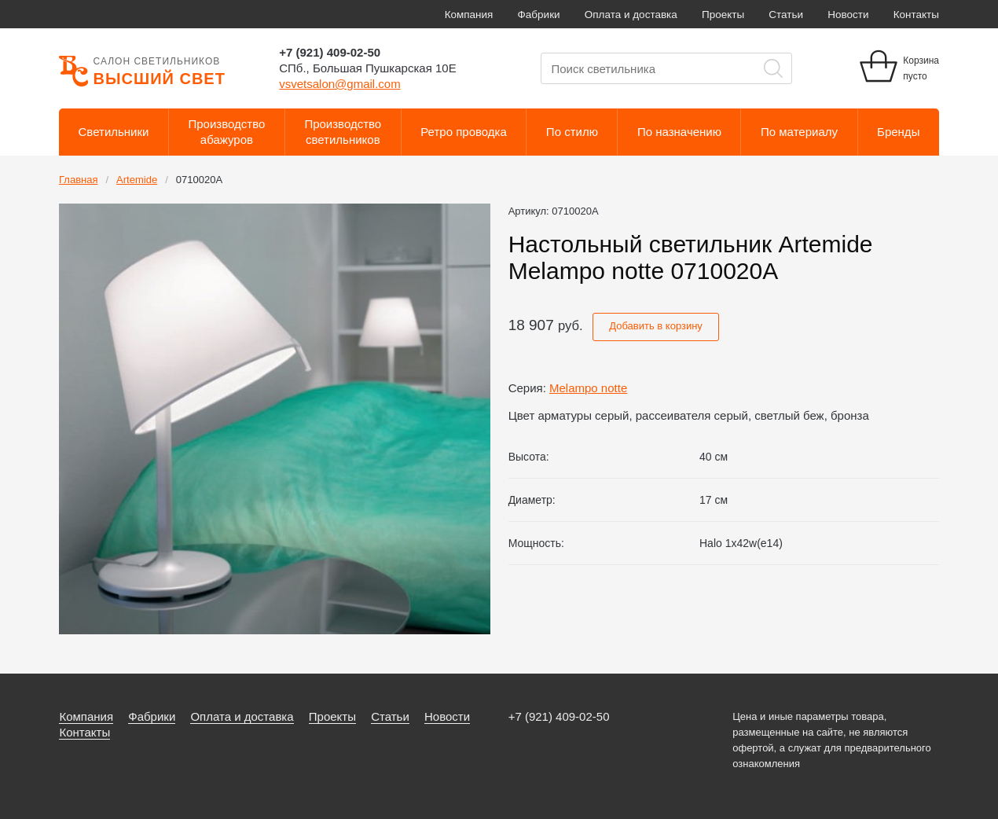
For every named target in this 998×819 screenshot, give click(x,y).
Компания (469, 14)
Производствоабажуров (227, 131)
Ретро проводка (463, 131)
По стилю (572, 131)
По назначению (679, 131)
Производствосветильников (342, 131)
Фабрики (539, 14)
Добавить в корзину (656, 326)
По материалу (799, 131)
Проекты (723, 14)
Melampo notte (588, 388)
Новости (847, 14)
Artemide (136, 179)
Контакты (916, 14)
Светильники (114, 131)
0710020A (199, 179)
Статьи (786, 14)
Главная (78, 179)
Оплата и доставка (631, 14)
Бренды (898, 131)
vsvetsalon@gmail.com (339, 83)
